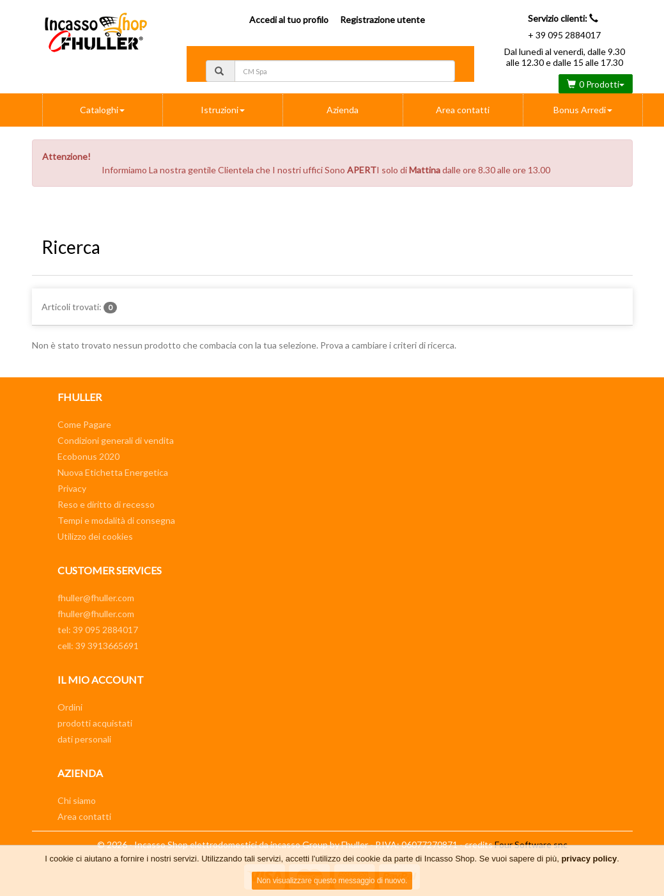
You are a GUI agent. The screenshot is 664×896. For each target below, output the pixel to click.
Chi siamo (77, 800)
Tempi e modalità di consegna (116, 520)
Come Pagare (84, 424)
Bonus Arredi (582, 109)
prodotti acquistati (95, 723)
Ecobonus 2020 (89, 456)
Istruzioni (223, 109)
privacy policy (589, 858)
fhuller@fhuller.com (96, 597)
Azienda (343, 109)
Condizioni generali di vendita (116, 440)
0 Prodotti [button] (595, 84)
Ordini (70, 707)
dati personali (84, 739)
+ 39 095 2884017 (564, 34)
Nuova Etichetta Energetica (113, 472)
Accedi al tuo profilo (288, 19)
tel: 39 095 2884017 (98, 629)
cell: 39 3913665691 (98, 645)
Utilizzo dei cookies (95, 536)
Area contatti (463, 109)
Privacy (72, 488)
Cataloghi (102, 109)
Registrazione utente (382, 19)
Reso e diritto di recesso (106, 504)
